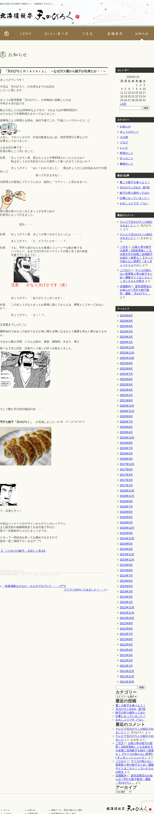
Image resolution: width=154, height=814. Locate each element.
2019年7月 (126, 448)
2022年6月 (126, 379)
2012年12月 (127, 607)
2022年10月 (127, 358)
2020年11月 (127, 411)
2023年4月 (126, 326)
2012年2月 (126, 660)
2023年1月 (126, 342)
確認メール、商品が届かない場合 (66, 810)
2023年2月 (126, 336)
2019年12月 (127, 437)
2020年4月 (126, 432)
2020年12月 (127, 405)
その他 (124, 137)
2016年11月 (127, 496)
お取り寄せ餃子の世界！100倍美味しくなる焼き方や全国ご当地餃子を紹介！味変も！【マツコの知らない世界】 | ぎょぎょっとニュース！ (135, 750)
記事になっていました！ (135, 198)
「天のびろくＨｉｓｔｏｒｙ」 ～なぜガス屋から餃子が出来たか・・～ (55, 71)
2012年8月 (126, 628)
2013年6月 (126, 580)
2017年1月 (126, 485)
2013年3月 (126, 591)
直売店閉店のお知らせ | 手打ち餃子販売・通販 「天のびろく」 (135, 290)
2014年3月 (126, 549)
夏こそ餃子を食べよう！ (135, 182)
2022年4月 (126, 389)
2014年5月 (126, 543)
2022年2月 (126, 395)
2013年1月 (126, 602)
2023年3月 (126, 331)
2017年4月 (126, 474)
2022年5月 (126, 384)
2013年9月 (126, 565)
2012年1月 (126, 665)
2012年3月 (126, 655)
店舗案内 (125, 286)
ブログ (56, 574)
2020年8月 (126, 416)
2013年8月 (126, 570)
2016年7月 (126, 506)
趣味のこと (126, 163)
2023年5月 (126, 320)
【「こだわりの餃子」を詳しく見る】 (23, 550)
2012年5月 (126, 644)
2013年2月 (126, 596)
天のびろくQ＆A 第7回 (135, 187)
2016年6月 (126, 511)
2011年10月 (127, 681)
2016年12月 (127, 490)
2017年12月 (127, 464)
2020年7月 (126, 421)
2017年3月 (126, 480)
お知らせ (125, 126)
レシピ (124, 147)
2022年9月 (126, 363)
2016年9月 (126, 501)
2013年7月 (126, 575)
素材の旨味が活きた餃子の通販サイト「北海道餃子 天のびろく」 (27, 4)
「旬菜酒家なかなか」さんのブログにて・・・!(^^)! (34, 586)
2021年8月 (126, 400)
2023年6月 (126, 315)
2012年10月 (127, 618)
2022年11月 (127, 352)
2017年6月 (126, 469)
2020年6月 (126, 427)
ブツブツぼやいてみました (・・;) (85, 589)
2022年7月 (126, 374)
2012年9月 (126, 623)
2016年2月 (126, 522)
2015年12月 (127, 527)
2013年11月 (127, 559)
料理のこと (126, 153)
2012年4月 (126, 649)
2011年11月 (127, 676)
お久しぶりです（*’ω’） (134, 203)
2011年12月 (127, 671)
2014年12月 (127, 538)
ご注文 (124, 246)
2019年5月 (126, 453)
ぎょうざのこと (43, 574)
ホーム (6, 810)
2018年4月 (126, 458)
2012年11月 (127, 612)
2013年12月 (127, 554)
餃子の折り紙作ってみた (135, 192)
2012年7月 (126, 634)
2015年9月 (126, 533)
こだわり (125, 270)
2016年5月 (126, 517)
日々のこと (126, 158)
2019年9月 (126, 442)
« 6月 (123, 104)
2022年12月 (127, 347)
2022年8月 (126, 368)
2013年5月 (126, 586)
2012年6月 (126, 639)
